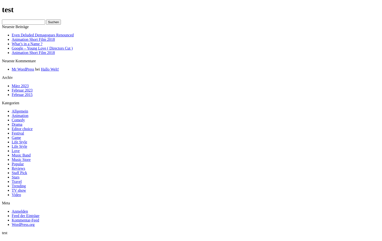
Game (16, 138)
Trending (19, 186)
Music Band (21, 155)
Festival (18, 133)
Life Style (19, 142)
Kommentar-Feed (25, 220)
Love (16, 151)
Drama (17, 124)
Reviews (18, 168)
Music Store (21, 159)
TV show (19, 190)
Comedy (18, 120)
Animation (20, 116)
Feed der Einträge (25, 216)
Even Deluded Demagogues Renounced (43, 35)
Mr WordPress (23, 69)
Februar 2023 (22, 90)
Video (16, 195)
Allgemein (20, 111)
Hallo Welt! (50, 69)
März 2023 (20, 86)
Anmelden (20, 211)
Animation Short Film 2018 (33, 39)
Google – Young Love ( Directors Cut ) (42, 48)
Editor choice (22, 129)
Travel (17, 181)
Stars (15, 177)
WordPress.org (23, 224)
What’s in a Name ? (27, 44)
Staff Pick (19, 173)
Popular (18, 164)
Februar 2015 (22, 95)
